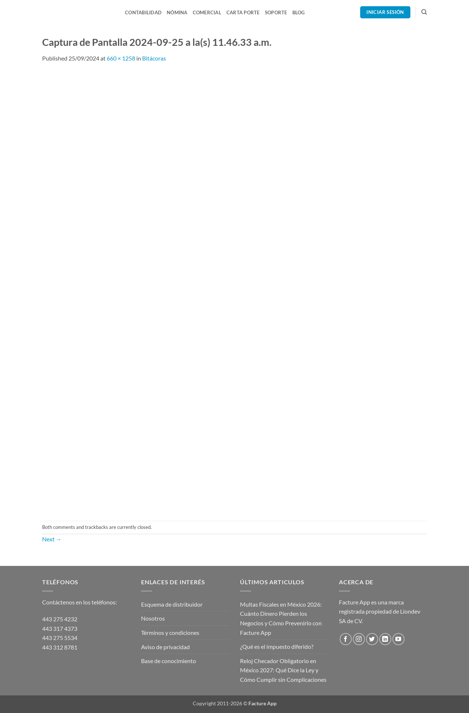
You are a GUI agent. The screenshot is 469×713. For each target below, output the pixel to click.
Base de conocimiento (168, 660)
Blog (298, 12)
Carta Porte (243, 12)
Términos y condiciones (170, 632)
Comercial (207, 12)
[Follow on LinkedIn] (385, 639)
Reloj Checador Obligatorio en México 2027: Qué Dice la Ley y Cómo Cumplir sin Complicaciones (283, 670)
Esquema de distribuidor (172, 604)
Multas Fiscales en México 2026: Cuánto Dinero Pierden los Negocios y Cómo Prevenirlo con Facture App (281, 618)
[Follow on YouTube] (398, 639)
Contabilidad (143, 12)
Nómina (177, 12)
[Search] (424, 12)
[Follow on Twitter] (372, 639)
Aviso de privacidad (165, 646)
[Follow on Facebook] (346, 639)
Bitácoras (154, 58)
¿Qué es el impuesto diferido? (276, 646)
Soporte (276, 12)
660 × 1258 (121, 58)
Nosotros (153, 618)
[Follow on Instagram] (359, 639)
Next (52, 538)
